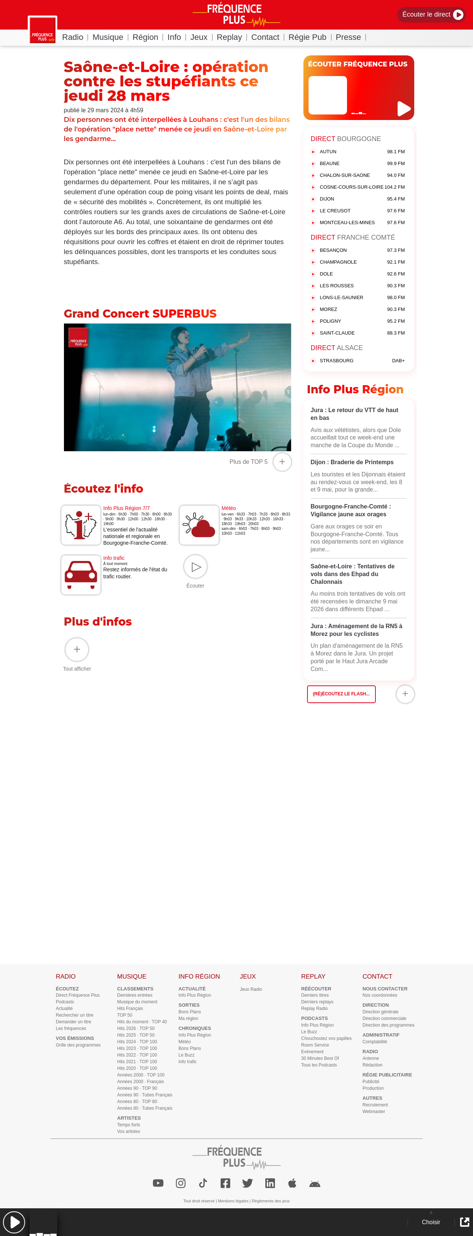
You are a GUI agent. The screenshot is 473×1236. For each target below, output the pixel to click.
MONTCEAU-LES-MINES (362, 223)
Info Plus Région (194, 995)
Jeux (201, 37)
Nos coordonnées (380, 995)
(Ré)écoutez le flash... (341, 693)
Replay (232, 37)
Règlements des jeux (271, 1201)
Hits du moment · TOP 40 (142, 1021)
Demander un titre (73, 1021)
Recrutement (375, 1104)
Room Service (315, 1045)
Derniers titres (315, 995)
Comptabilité (375, 1041)
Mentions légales (233, 1201)
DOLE (362, 274)
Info (176, 37)
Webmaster (374, 1111)
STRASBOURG (362, 361)
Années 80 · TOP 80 (137, 1101)
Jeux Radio (251, 989)
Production (373, 1088)
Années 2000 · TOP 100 (140, 1075)
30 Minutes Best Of (320, 1058)
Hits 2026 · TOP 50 (135, 1028)
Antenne (371, 1058)
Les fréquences (71, 1028)
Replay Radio (314, 1008)
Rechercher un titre (74, 1015)
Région (148, 37)
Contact (267, 37)
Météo (184, 1041)
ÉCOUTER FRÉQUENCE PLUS (358, 64)
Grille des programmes (78, 1045)
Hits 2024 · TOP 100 (137, 1041)
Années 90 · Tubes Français (144, 1095)
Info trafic (187, 1061)
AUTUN (362, 152)
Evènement (312, 1051)
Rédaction (372, 1065)
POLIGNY (362, 321)
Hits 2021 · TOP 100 (137, 1061)
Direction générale (380, 1011)
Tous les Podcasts (319, 1065)
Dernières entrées (134, 995)
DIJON (362, 199)
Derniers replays (317, 1001)
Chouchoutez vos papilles (326, 1038)
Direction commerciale (384, 1018)
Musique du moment (137, 1001)
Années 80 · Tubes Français (144, 1108)
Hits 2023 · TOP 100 (137, 1048)
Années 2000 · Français (140, 1081)
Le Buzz (186, 1055)
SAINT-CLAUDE (362, 333)
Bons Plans (189, 1011)
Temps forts (128, 1124)
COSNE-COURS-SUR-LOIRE (362, 187)
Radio (75, 37)
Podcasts (65, 1001)
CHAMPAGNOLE (362, 262)
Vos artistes (128, 1131)
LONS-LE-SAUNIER (362, 298)
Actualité (64, 1008)
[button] (14, 1222)
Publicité (371, 1081)
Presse (351, 37)
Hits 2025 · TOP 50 (135, 1035)
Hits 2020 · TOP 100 (137, 1068)
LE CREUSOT (362, 211)
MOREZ (362, 310)
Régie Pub (310, 37)
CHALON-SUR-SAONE (362, 175)
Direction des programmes (389, 1025)
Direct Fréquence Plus (78, 995)
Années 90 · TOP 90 (137, 1088)
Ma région (188, 1018)
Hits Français (130, 1008)
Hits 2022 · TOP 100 (137, 1055)
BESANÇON (362, 250)
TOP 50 (124, 1015)
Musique (110, 37)
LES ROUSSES (362, 286)
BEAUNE (362, 164)
